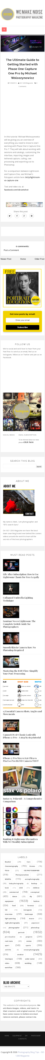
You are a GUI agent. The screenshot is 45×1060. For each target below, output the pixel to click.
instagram (28, 910)
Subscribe (22, 327)
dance (14, 896)
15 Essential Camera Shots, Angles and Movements (22, 713)
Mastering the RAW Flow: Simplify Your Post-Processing (20, 672)
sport (7, 945)
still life (8, 950)
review (29, 941)
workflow (8, 968)
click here (28, 442)
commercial (14, 892)
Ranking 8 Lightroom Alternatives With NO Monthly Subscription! (20, 840)
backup (34, 883)
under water (30, 959)
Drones (32, 866)
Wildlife (8, 879)
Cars (28, 862)
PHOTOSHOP (35, 1036)
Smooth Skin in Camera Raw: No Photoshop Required (19, 649)
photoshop (35, 928)
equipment (9, 901)
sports (28, 945)
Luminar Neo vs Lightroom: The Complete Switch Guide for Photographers (19, 624)
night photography (12, 923)
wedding (28, 963)
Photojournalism (22, 875)
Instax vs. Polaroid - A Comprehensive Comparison (22, 800)
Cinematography (11, 866)
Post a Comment (11, 250)
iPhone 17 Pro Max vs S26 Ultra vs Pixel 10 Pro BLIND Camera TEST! (21, 759)
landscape (29, 914)
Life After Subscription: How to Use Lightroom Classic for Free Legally (21, 576)
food (14, 906)
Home (23, 259)
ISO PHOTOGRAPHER (31, 871)
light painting (10, 919)
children (36, 888)
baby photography (16, 883)
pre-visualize (10, 937)
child (21, 888)
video (7, 963)
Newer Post (6, 259)
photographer (14, 928)
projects (29, 937)
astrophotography (32, 879)
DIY (26, 1036)
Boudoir (8, 862)
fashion (36, 901)
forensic (30, 906)
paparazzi (35, 923)
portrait (21, 932)
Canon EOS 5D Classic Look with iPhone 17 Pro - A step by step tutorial (22, 736)
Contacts (22, 1039)
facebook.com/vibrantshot (16, 189)
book (7, 888)
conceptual (34, 892)
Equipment (17, 1036)
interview (8, 914)
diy (31, 896)
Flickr (7, 871)
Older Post (39, 259)
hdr (6, 910)
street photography (31, 950)
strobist (20, 955)
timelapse (9, 959)
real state (9, 941)
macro (31, 919)
